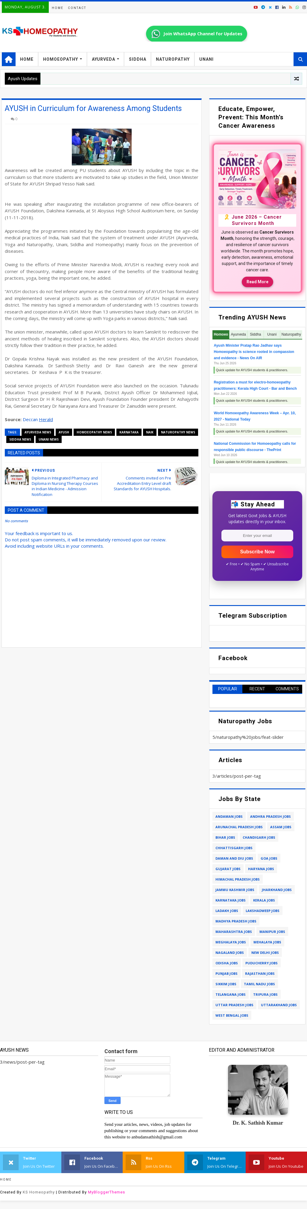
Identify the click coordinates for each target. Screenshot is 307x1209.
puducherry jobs (261, 963)
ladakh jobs (226, 910)
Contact (77, 8)
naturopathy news (178, 432)
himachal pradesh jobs (237, 879)
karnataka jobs (230, 900)
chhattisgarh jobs (234, 848)
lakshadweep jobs (262, 910)
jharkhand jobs (277, 889)
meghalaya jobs (230, 942)
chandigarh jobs (259, 837)
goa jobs (269, 858)
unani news (49, 439)
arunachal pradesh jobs (239, 827)
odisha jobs (226, 963)
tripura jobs (265, 994)
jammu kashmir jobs (234, 889)
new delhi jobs (265, 952)
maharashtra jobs (233, 931)
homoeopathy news (94, 432)
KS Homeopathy (39, 1192)
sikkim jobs (225, 984)
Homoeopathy (60, 59)
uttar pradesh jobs (234, 1005)
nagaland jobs (229, 952)
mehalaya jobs (267, 942)
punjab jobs (226, 973)
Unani (206, 59)
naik (150, 432)
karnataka (129, 432)
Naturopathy (173, 59)
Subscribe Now (257, 551)
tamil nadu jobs (259, 984)
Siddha (137, 59)
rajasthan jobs (260, 973)
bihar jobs (225, 837)
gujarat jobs (228, 869)
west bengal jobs (231, 1015)
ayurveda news (38, 432)
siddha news (20, 439)
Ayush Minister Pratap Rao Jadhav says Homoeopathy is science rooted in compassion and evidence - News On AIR (254, 351)
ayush (64, 432)
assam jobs (280, 827)
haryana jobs (261, 869)
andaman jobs (229, 816)
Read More (257, 281)
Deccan (31, 419)
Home (57, 8)
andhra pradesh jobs (270, 816)
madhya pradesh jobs (235, 921)
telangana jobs (230, 994)
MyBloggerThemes (106, 1192)
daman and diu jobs (234, 858)
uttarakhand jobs (279, 1005)
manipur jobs (272, 931)
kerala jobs (264, 900)
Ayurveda (103, 59)
